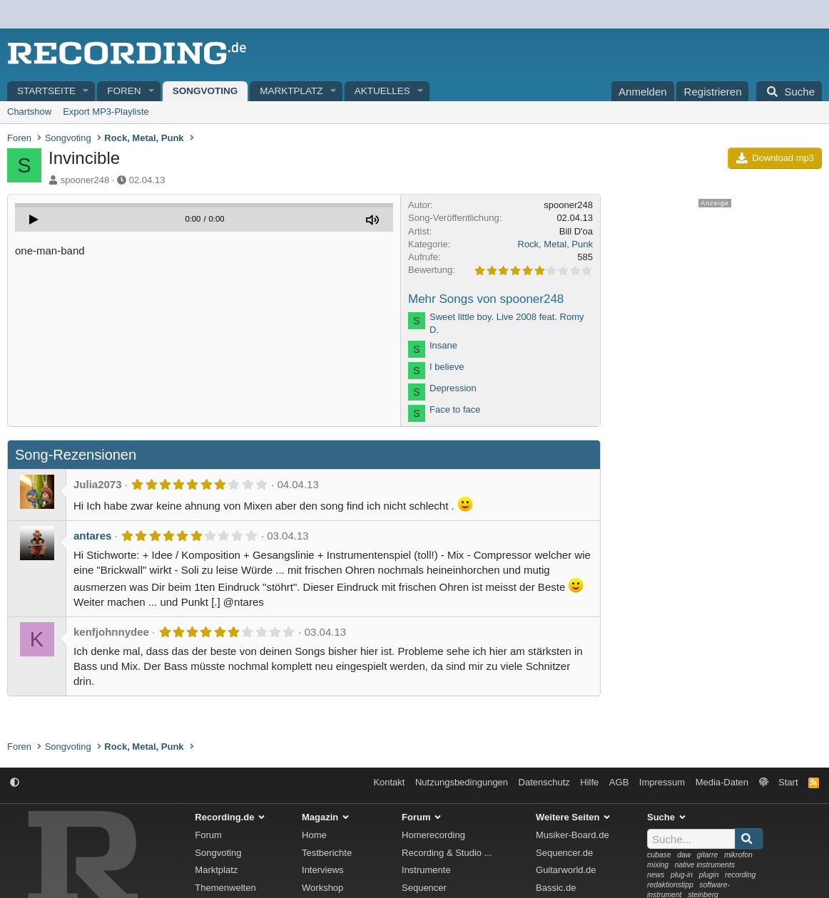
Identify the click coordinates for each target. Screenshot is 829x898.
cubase (659, 855)
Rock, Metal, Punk (556, 244)
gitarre (707, 855)
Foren (124, 91)
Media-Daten (722, 782)
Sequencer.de (564, 852)
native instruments (705, 865)
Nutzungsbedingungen (461, 782)
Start (788, 782)
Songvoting (205, 91)
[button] (86, 91)
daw (684, 855)
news (655, 875)
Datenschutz (544, 782)
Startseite (46, 91)
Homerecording (433, 835)
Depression (453, 388)
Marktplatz (291, 91)
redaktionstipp (670, 885)
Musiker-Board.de (572, 835)
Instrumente (426, 870)
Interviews (323, 870)
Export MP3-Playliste (106, 111)
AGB (619, 782)
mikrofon (738, 855)
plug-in (682, 875)
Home (314, 835)
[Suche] (789, 91)
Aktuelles (382, 91)
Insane (443, 345)
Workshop (322, 887)
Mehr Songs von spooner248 (486, 299)
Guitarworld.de (566, 870)
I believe (446, 366)
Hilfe (589, 782)
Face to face (455, 409)
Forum (208, 835)
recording (740, 875)
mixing (657, 865)
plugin (709, 875)
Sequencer (424, 887)
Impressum (662, 782)
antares (92, 536)
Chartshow (29, 111)
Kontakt (389, 782)
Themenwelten (225, 887)
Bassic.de (556, 887)
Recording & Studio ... (447, 852)
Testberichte (327, 852)
